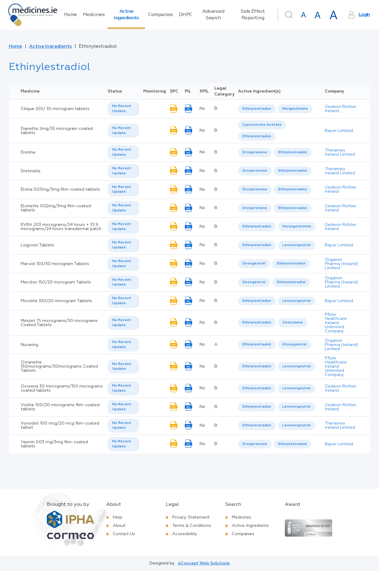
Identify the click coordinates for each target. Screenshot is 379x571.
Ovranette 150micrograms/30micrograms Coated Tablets (59, 366)
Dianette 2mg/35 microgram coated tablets (57, 131)
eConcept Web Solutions (204, 563)
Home (70, 14)
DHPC (185, 14)
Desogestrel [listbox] (254, 263)
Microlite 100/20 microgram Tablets (56, 301)
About (119, 526)
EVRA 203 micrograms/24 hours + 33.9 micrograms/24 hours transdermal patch (61, 227)
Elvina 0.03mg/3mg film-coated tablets (60, 189)
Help (117, 517)
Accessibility (184, 534)
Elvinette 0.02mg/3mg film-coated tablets (56, 208)
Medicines (94, 14)
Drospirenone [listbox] (255, 152)
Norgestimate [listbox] (295, 109)
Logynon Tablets (37, 245)
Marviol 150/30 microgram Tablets (55, 264)
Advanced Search (213, 14)
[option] (257, 109)
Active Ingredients (126, 14)
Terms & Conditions (191, 526)
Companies (160, 14)
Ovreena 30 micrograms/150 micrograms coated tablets (62, 388)
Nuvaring (29, 345)
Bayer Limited (339, 131)
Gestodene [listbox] (292, 322)
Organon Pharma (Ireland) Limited (341, 264)
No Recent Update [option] (121, 108)
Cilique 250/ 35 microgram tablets (55, 109)
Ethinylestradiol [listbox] (257, 109)
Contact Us (124, 534)
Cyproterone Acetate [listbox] (262, 125)
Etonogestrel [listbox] (294, 344)
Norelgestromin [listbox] (296, 226)
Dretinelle (31, 171)
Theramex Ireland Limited (340, 152)
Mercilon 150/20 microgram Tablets (56, 282)
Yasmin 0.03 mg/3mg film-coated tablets (54, 444)
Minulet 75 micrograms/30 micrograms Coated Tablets (59, 323)
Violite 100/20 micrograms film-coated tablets (60, 407)
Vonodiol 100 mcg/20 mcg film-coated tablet (60, 425)
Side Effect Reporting (253, 14)
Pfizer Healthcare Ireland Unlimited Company (336, 322)
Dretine (28, 152)
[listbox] (123, 109)
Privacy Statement (191, 517)
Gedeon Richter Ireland (340, 109)
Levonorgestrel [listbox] (296, 245)
